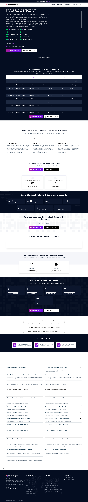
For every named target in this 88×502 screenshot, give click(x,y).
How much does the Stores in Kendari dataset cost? (55, 381)
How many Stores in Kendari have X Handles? (16, 406)
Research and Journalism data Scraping (53, 489)
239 (32, 183)
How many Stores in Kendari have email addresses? (56, 389)
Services (53, 4)
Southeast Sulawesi (29, 9)
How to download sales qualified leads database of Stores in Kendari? (21, 374)
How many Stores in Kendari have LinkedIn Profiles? (56, 395)
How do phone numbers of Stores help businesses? (55, 449)
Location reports (67, 4)
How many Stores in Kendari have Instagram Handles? (56, 400)
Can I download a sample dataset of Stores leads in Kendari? (57, 374)
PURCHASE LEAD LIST (13, 50)
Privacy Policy (28, 491)
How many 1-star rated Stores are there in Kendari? (17, 436)
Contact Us (49, 1)
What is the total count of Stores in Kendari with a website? (19, 418)
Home (26, 478)
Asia (10, 9)
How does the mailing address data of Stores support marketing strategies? (22, 457)
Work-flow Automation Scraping (52, 491)
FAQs (26, 479)
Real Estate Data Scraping (50, 478)
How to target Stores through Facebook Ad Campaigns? (18, 441)
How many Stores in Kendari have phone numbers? (17, 389)
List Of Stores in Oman (62, 242)
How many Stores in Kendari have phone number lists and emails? (20, 395)
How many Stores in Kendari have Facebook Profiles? (18, 400)
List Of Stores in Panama (13, 243)
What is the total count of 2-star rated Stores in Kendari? (56, 430)
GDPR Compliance (29, 489)
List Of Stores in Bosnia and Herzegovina (40, 243)
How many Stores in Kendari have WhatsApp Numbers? (56, 412)
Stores (7, 9)
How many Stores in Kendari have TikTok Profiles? (55, 406)
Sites (26, 485)
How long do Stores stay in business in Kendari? (55, 436)
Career (26, 481)
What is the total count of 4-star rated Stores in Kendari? (56, 424)
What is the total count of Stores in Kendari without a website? (57, 418)
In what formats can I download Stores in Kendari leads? (18, 381)
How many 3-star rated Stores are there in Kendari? (17, 430)
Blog (74, 4)
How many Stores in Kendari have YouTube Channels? (18, 412)
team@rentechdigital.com (70, 479)
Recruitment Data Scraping (50, 483)
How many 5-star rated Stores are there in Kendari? (17, 424)
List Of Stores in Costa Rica (14, 242)
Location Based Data (30, 493)
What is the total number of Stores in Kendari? (16, 367)
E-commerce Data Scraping (51, 481)
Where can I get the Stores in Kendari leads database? (56, 367)
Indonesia (22, 9)
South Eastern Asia (16, 9)
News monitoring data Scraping (51, 485)
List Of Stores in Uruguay (62, 243)
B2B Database (59, 4)
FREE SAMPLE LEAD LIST (29, 50)
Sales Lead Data (48, 479)
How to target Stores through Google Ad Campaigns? (56, 441)
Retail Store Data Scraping (50, 487)
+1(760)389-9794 (69, 477)
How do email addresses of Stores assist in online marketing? (19, 449)
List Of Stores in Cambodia (38, 242)
